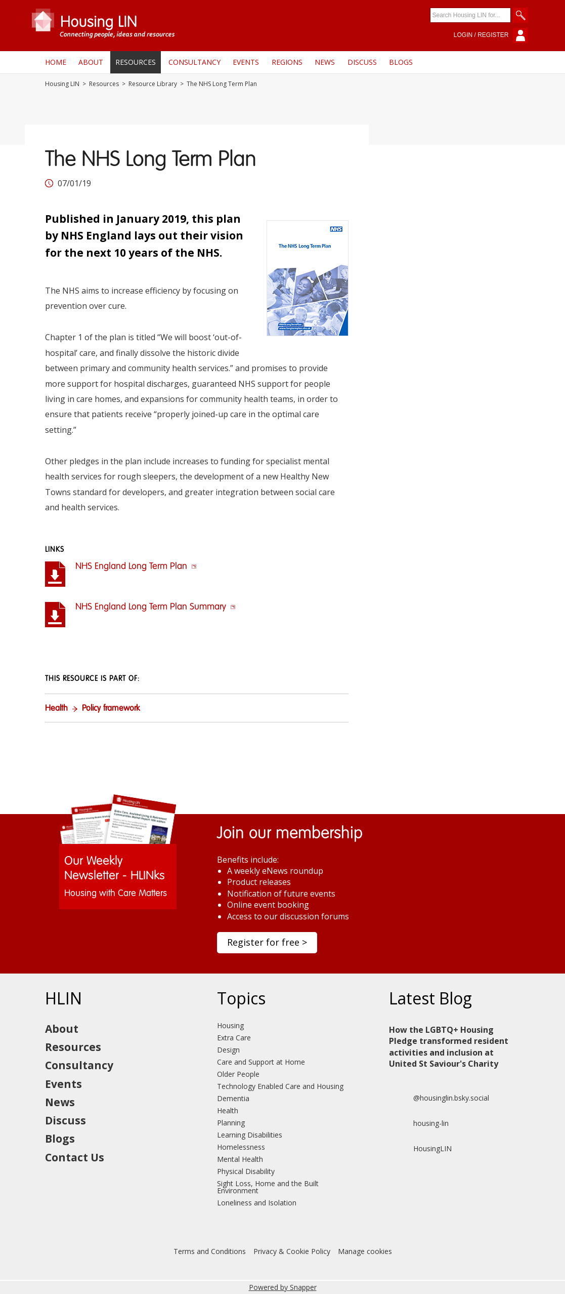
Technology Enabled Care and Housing (280, 1086)
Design (228, 1050)
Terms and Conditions (209, 1251)
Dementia (233, 1098)
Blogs (401, 62)
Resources (135, 62)
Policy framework (111, 709)
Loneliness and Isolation (256, 1202)
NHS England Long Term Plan (136, 566)
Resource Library (152, 84)
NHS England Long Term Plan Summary (155, 607)
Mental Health (240, 1159)
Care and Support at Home (261, 1062)
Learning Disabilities (249, 1135)
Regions (287, 62)
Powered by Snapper (283, 1287)
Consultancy (194, 62)
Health (56, 709)
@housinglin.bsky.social (439, 1098)
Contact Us (74, 1157)
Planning (231, 1122)
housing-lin (419, 1123)
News (325, 62)
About (90, 62)
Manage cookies (365, 1251)
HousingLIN (420, 1149)
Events (246, 62)
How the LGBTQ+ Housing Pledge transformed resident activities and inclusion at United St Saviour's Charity (448, 1046)
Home (55, 62)
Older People (238, 1074)
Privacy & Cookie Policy (291, 1251)
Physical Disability (246, 1171)
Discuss (362, 62)
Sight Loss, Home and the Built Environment (268, 1187)
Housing (230, 1025)
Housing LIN (62, 84)
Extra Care (234, 1037)
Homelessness (241, 1147)
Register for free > (267, 942)
